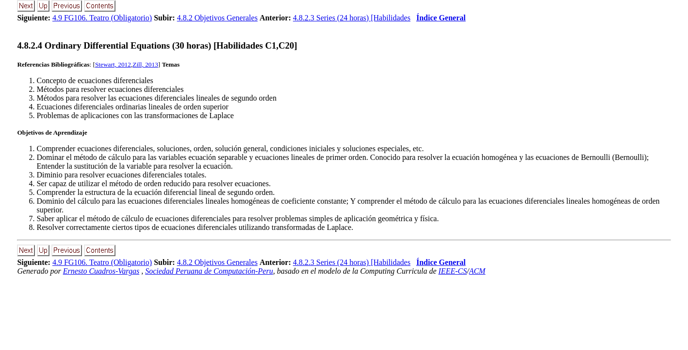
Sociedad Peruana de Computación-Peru (209, 271)
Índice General (441, 18)
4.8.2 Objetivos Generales (217, 18)
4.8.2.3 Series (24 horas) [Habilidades (351, 18)
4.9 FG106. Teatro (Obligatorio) (102, 18)
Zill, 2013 (145, 64)
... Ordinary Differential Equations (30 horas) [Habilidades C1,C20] (157, 45)
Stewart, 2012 (113, 64)
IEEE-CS (453, 271)
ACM (477, 271)
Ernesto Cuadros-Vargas (101, 271)
